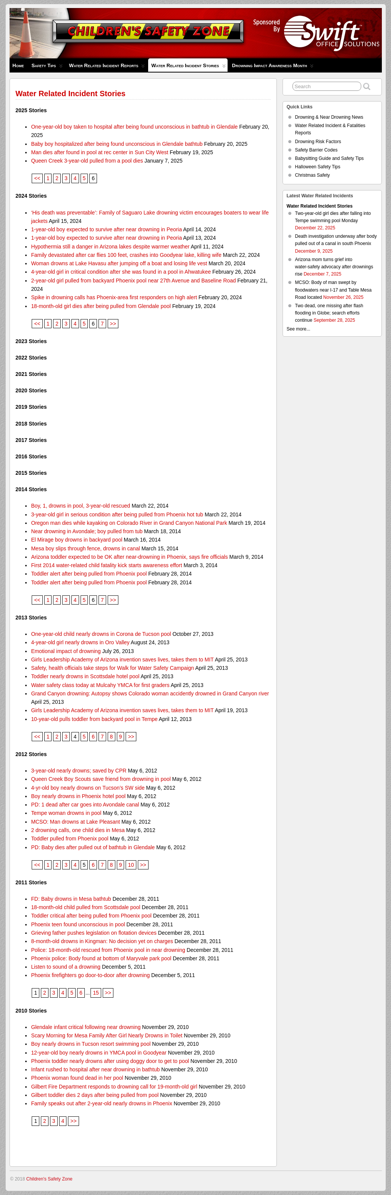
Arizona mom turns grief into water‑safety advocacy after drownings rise (334, 267)
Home (18, 65)
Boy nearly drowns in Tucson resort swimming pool (90, 1044)
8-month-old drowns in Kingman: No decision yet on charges (102, 941)
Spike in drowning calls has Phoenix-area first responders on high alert (114, 297)
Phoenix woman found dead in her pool (77, 1078)
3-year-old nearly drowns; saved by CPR (78, 771)
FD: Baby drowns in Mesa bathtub (71, 899)
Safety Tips (46, 67)
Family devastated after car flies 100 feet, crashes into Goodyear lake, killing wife (126, 255)
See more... (298, 329)
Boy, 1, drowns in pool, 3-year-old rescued (80, 506)
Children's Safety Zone (49, 1179)
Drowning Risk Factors (318, 141)
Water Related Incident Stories (188, 67)
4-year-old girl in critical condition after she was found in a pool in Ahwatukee (121, 272)
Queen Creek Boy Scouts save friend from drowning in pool (101, 779)
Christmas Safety (312, 175)
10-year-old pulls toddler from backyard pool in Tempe (94, 719)
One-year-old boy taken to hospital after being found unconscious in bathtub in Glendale (134, 127)
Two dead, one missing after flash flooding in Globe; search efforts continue (329, 313)
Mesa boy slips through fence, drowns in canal (85, 548)
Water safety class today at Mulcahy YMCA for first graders (100, 685)
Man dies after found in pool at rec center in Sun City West (99, 152)
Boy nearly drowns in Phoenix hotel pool (78, 796)
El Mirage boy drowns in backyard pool (76, 540)
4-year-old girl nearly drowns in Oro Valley (80, 642)
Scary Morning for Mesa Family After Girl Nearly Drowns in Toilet (106, 1035)
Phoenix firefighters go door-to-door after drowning (90, 975)
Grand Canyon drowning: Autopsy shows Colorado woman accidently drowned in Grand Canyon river (150, 693)
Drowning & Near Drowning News (329, 117)
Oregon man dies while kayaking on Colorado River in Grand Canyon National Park (129, 523)
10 (131, 865)
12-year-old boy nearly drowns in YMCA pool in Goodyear (98, 1053)
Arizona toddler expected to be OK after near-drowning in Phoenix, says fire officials (129, 557)
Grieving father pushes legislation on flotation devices (94, 933)
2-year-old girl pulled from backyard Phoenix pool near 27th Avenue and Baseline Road (133, 280)
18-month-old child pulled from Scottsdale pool (85, 907)
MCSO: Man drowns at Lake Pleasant (75, 822)
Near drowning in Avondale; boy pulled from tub (86, 531)
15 (96, 993)
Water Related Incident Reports (107, 67)
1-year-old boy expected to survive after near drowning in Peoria (106, 229)
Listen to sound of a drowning (65, 967)
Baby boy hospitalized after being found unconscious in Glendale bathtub (116, 144)
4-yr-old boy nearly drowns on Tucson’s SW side (87, 788)
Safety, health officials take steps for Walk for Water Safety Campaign (112, 668)
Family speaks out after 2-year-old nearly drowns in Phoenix (101, 1103)
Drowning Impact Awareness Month (272, 67)
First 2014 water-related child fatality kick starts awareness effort (106, 565)
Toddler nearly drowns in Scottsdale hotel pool (85, 676)
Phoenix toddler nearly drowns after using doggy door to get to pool (110, 1061)
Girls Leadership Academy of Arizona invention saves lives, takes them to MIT (122, 659)
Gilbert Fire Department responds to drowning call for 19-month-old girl (114, 1087)
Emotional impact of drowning (65, 651)
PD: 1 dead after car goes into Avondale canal (85, 805)
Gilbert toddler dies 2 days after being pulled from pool (94, 1095)
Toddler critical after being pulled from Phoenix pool (91, 916)
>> (113, 324)
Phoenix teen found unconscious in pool (78, 924)
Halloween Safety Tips (318, 166)
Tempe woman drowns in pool (66, 813)
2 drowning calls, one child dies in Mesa (77, 830)
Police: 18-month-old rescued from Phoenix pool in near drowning (108, 950)
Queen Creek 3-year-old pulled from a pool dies (87, 161)
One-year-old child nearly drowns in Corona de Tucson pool (101, 634)
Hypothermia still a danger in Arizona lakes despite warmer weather (110, 247)
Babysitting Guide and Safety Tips (329, 158)
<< (37, 178)
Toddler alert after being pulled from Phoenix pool (89, 574)
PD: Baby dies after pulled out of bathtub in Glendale (93, 847)
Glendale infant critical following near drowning (86, 1027)
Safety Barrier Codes (316, 150)
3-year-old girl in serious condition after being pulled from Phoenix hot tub (117, 514)
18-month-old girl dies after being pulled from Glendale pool (101, 306)
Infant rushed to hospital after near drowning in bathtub (95, 1069)
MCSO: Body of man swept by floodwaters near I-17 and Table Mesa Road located (333, 290)
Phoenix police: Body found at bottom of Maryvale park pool (101, 958)
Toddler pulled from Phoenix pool (69, 838)
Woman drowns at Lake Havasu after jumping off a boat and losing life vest (119, 263)
